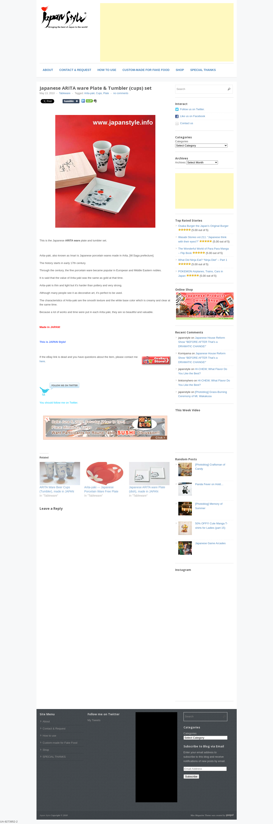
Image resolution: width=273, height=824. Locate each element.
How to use (106, 70)
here (42, 361)
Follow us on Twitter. (192, 109)
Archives (180, 162)
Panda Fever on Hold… (209, 484)
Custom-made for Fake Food (145, 70)
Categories (181, 141)
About (48, 70)
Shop (180, 70)
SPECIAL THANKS (203, 70)
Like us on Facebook (192, 116)
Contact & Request (75, 70)
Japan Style (45, 815)
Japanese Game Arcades (210, 543)
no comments (120, 93)
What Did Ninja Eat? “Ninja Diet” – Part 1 (202, 259)
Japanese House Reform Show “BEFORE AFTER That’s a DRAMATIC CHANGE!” (201, 342)
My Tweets (94, 720)
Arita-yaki (89, 93)
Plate (106, 93)
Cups (99, 93)
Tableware (64, 93)
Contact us (186, 123)
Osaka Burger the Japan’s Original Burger (203, 225)
